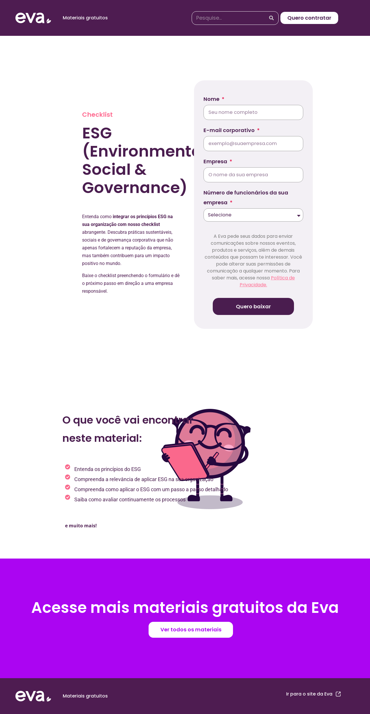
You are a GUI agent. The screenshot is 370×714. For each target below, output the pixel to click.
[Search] (271, 18)
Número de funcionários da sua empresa (246, 197)
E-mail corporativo (230, 130)
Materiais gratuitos (85, 17)
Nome (212, 99)
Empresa (216, 161)
